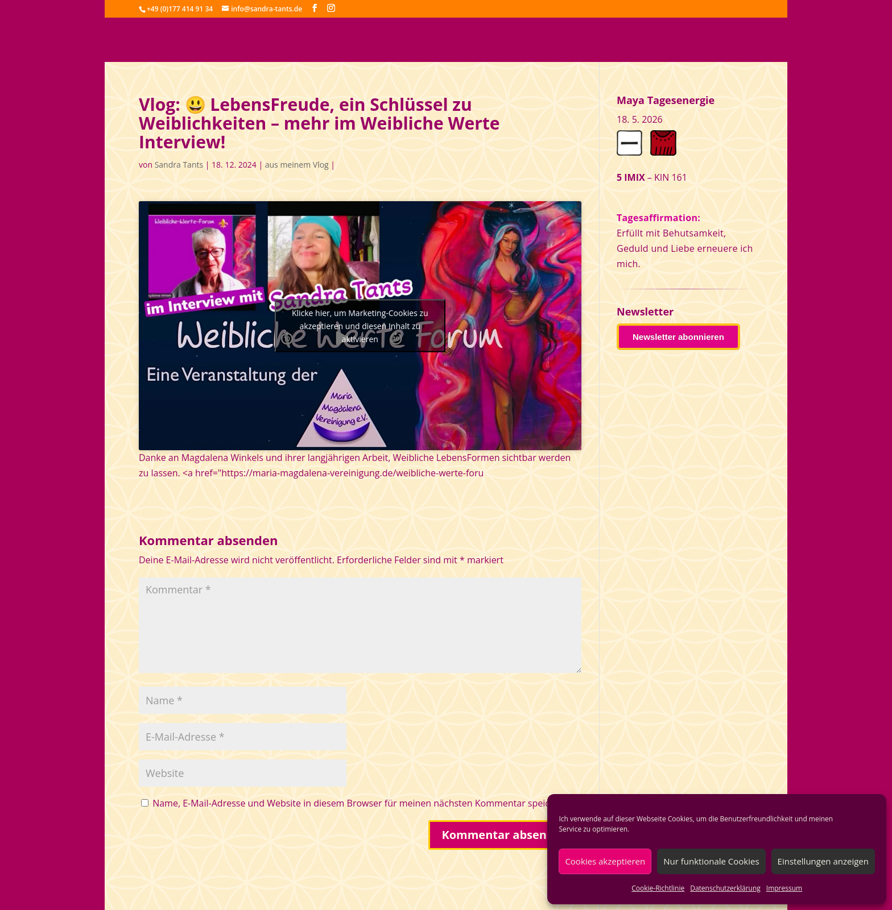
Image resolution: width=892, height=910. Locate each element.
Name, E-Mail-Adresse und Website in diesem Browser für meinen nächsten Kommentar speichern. (362, 803)
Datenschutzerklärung (725, 888)
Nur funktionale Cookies (711, 861)
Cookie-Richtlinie (657, 888)
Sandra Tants (179, 164)
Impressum (784, 888)
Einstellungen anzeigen (823, 861)
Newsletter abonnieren (678, 337)
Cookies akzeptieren (605, 861)
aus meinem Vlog (297, 164)
